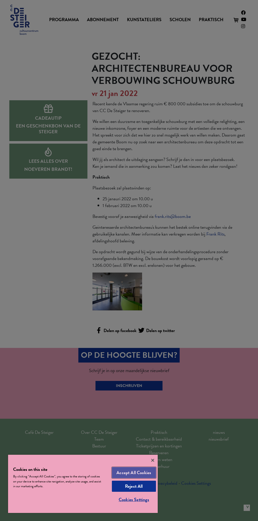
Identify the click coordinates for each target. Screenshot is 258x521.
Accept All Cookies (133, 472)
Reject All (134, 486)
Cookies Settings (134, 499)
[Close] (152, 460)
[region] (83, 484)
